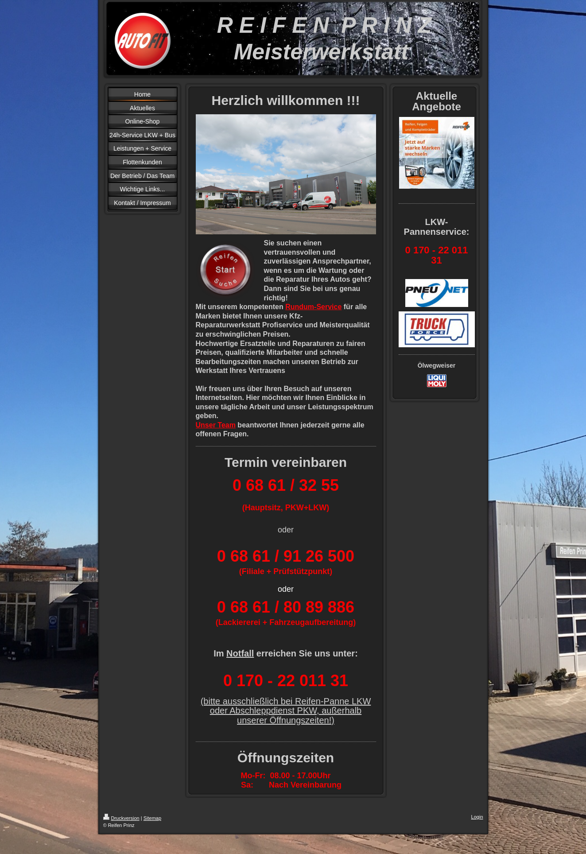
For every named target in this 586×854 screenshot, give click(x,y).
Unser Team (216, 425)
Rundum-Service (313, 307)
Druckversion (121, 818)
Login (477, 816)
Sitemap (152, 818)
